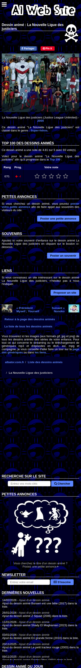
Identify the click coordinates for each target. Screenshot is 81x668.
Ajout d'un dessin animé (34, 600)
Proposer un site (65, 292)
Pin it (47, 48)
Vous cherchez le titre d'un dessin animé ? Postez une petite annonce (40, 532)
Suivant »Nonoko (58, 309)
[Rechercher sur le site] (29, 483)
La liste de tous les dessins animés (28, 326)
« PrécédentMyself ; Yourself (27, 309)
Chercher (62, 483)
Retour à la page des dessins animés (30, 319)
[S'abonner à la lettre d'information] (28, 582)
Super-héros (39, 130)
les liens (40, 352)
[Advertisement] (40, 429)
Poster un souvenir (63, 255)
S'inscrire (62, 582)
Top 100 (55, 159)
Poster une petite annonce (58, 218)
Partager (28, 48)
